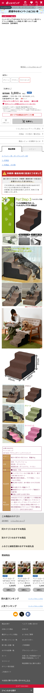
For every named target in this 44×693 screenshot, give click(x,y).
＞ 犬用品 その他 (8, 165)
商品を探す (6, 624)
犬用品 (39, 7)
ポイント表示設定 (8, 666)
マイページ (6, 661)
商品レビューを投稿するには (29, 141)
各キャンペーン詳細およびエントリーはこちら (20, 104)
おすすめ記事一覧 (8, 650)
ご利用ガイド (6, 672)
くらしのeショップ (17, 521)
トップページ (5, 7)
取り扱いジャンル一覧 (9, 640)
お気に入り (6, 122)
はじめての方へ (27, 640)
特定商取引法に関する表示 (31, 663)
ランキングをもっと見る (35, 598)
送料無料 (5, 521)
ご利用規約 (26, 645)
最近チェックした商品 (9, 634)
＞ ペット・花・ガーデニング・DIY (15, 156)
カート (4, 656)
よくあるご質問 (27, 634)
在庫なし (9, 590)
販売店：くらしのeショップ (31, 67)
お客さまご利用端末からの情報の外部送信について (31, 657)
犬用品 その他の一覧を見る (29, 134)
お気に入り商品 (7, 629)
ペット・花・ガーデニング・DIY (23, 7)
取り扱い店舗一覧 (8, 645)
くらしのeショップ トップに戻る (28, 128)
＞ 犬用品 (5, 160)
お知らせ (25, 629)
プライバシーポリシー (30, 650)
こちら (27, 680)
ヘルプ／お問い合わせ (30, 624)
